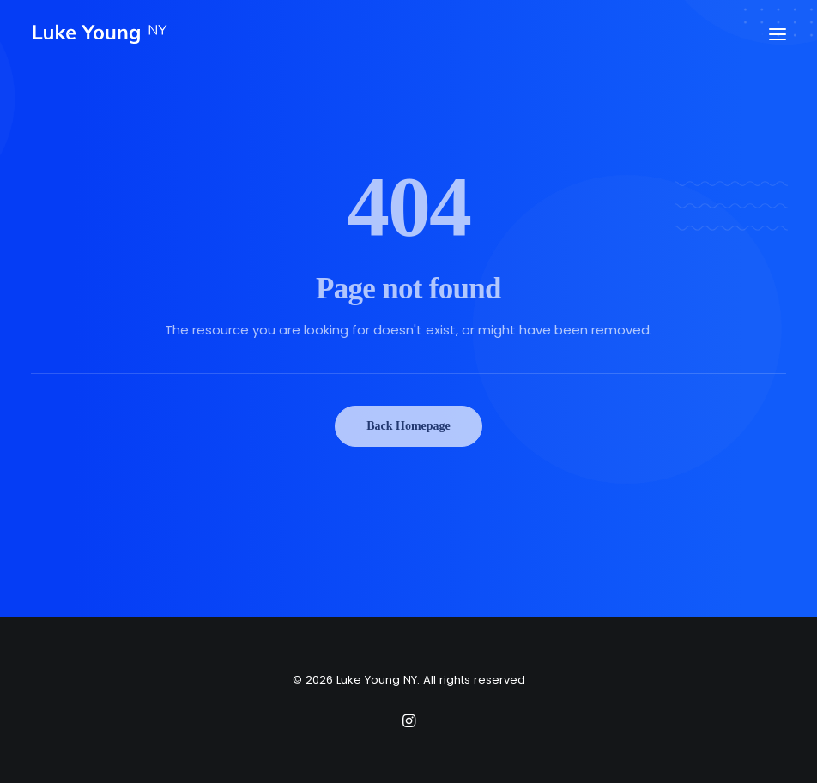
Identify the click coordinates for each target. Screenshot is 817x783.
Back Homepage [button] (408, 425)
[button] (777, 34)
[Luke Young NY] (100, 34)
